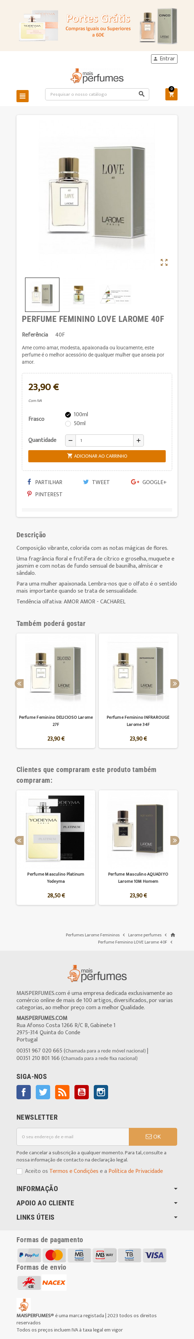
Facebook (23, 1092)
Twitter (43, 1092)
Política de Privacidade (135, 1171)
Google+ (149, 482)
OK (153, 1137)
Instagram (101, 1092)
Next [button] (174, 683)
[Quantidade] (105, 440)
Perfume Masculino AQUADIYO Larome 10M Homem (138, 878)
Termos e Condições (73, 1171)
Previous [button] (19, 683)
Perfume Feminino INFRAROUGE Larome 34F (138, 721)
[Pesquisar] (97, 94)
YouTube (81, 1092)
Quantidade (42, 440)
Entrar (164, 59)
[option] (56, 690)
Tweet (96, 482)
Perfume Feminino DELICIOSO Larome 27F (56, 721)
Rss (62, 1092)
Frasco (36, 419)
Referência (35, 335)
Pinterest (45, 494)
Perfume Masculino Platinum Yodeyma (55, 878)
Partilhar (44, 482)
